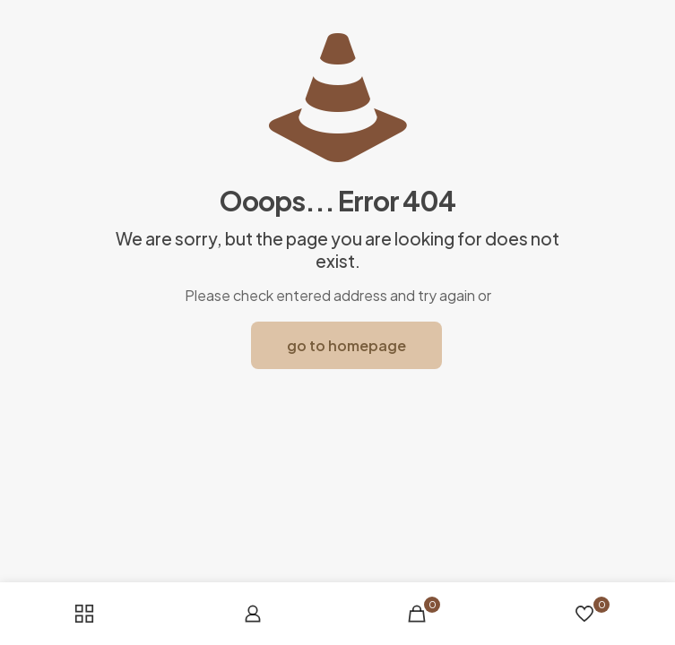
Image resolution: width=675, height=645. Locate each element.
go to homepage (346, 345)
